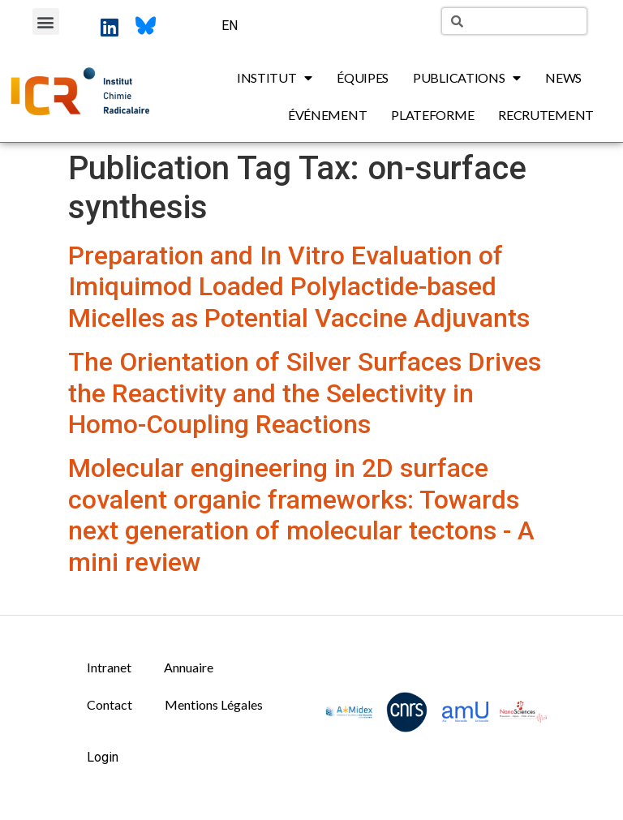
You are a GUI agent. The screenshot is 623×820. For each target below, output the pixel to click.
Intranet (109, 667)
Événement (327, 114)
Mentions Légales (214, 704)
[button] (45, 21)
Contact (109, 704)
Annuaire (188, 667)
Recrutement (546, 114)
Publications (467, 77)
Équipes (363, 77)
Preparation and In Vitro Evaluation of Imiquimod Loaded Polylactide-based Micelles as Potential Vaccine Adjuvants (299, 286)
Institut (274, 77)
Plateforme (432, 114)
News (563, 77)
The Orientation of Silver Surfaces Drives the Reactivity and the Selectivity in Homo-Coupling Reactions (304, 393)
